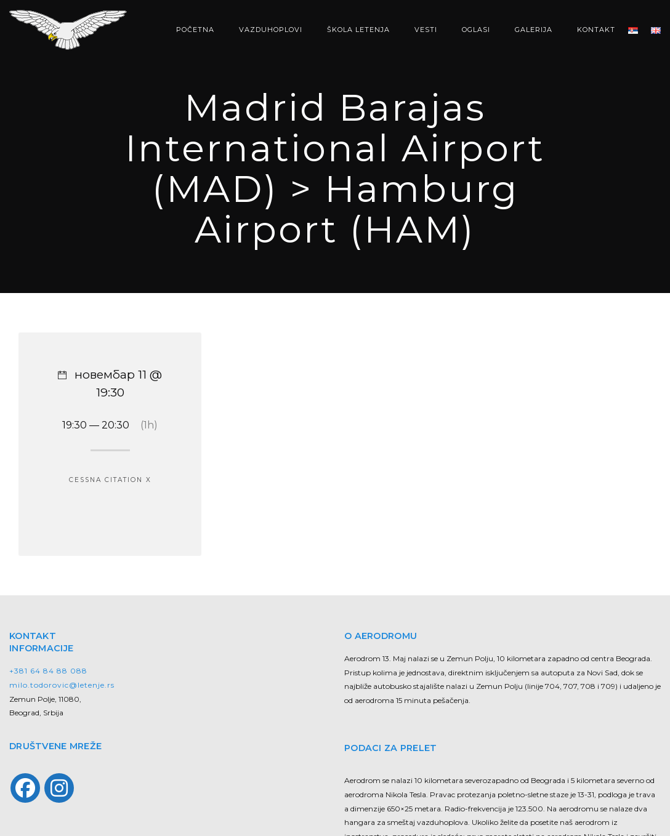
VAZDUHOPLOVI (270, 29)
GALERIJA (533, 29)
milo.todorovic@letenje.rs (62, 684)
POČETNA (195, 29)
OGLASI (476, 29)
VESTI (425, 29)
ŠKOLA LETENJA (358, 29)
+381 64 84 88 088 (48, 670)
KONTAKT (596, 29)
